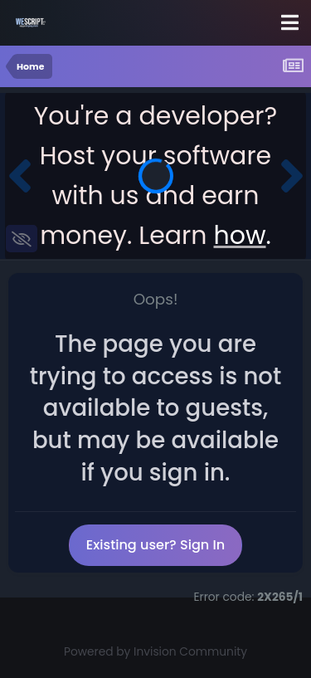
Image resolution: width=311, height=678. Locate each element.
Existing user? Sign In (155, 544)
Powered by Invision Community (155, 652)
